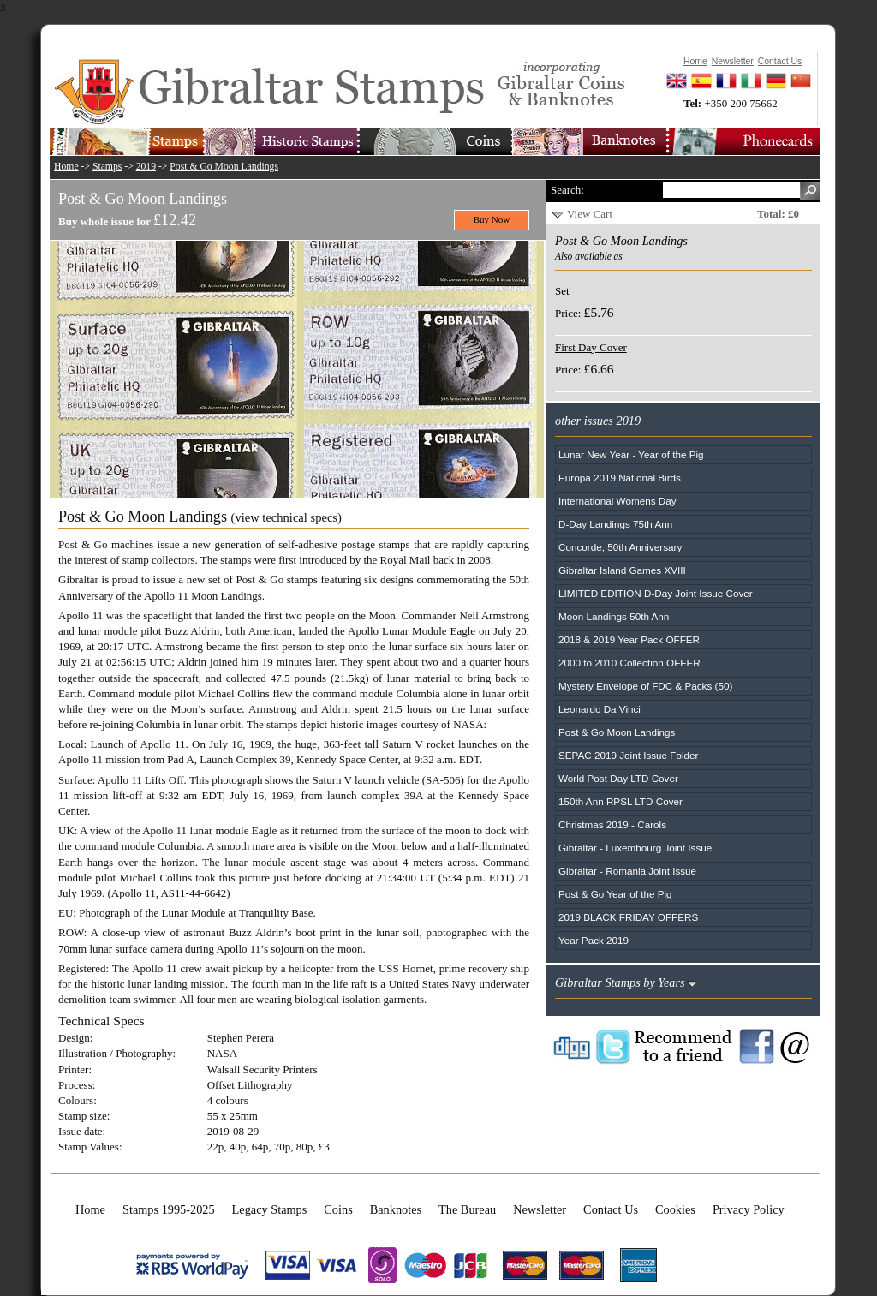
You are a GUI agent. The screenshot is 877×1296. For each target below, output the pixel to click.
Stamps (107, 166)
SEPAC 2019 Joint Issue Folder (628, 755)
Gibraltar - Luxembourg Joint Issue (635, 847)
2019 (146, 166)
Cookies (675, 1209)
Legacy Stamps (269, 1209)
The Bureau (467, 1209)
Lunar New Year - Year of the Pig (631, 454)
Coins (338, 1209)
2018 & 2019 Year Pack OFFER (629, 639)
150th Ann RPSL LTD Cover (620, 801)
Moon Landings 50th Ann (613, 616)
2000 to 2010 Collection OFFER (629, 662)
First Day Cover (591, 347)
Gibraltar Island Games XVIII (622, 570)
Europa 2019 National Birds (619, 477)
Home (66, 166)
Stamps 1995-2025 (168, 1209)
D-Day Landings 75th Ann (615, 523)
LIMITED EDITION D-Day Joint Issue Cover (655, 593)
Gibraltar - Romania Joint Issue (627, 870)
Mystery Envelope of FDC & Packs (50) (645, 685)
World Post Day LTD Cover (618, 778)
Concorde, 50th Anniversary (620, 546)
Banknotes (395, 1209)
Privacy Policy (749, 1209)
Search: (567, 189)
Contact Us (610, 1209)
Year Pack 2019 (593, 940)
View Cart (589, 213)
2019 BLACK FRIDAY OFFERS (628, 917)
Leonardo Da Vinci (599, 708)
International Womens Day (617, 500)
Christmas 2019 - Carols (612, 824)
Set (562, 290)
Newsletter (539, 1209)
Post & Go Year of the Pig (615, 893)
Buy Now (492, 219)
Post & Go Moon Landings (224, 166)
